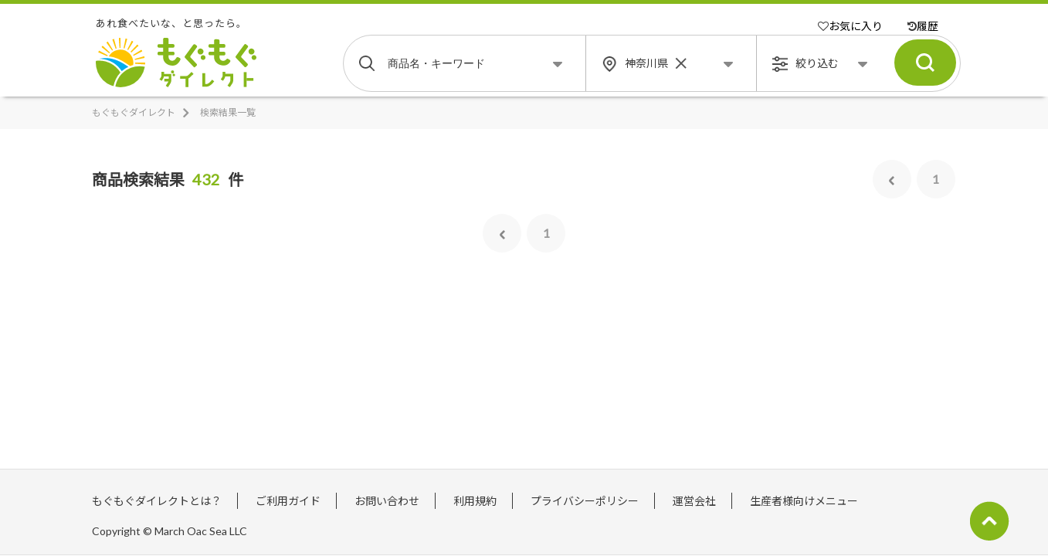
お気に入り (850, 25)
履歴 (922, 25)
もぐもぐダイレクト (133, 112)
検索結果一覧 (228, 112)
